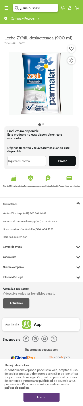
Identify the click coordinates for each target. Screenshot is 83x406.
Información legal (13, 277)
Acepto (41, 397)
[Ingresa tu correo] (26, 161)
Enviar (62, 161)
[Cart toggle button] (78, 8)
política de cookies (16, 388)
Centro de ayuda (12, 246)
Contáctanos (10, 204)
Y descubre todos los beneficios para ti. (29, 293)
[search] (39, 8)
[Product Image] (41, 83)
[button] (62, 7)
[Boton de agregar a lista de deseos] (71, 49)
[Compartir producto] (71, 61)
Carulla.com (9, 256)
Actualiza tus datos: (16, 288)
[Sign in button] (69, 8)
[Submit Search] (16, 8)
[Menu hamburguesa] (6, 7)
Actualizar (16, 303)
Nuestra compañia (13, 267)
